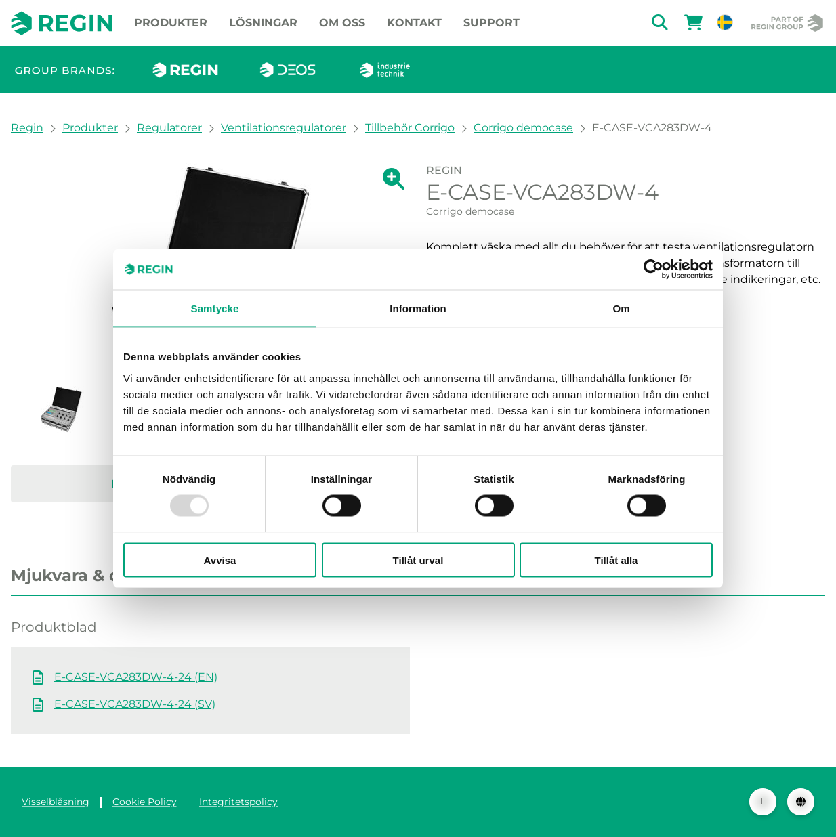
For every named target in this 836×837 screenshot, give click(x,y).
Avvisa (220, 559)
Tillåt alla (616, 559)
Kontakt (414, 22)
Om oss (342, 22)
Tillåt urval (418, 559)
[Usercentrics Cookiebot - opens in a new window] (653, 269)
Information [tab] (418, 308)
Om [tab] (620, 308)
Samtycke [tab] (215, 308)
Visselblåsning (55, 802)
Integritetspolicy (238, 802)
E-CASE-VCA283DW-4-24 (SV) (134, 704)
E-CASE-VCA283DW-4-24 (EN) (135, 676)
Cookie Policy (144, 802)
